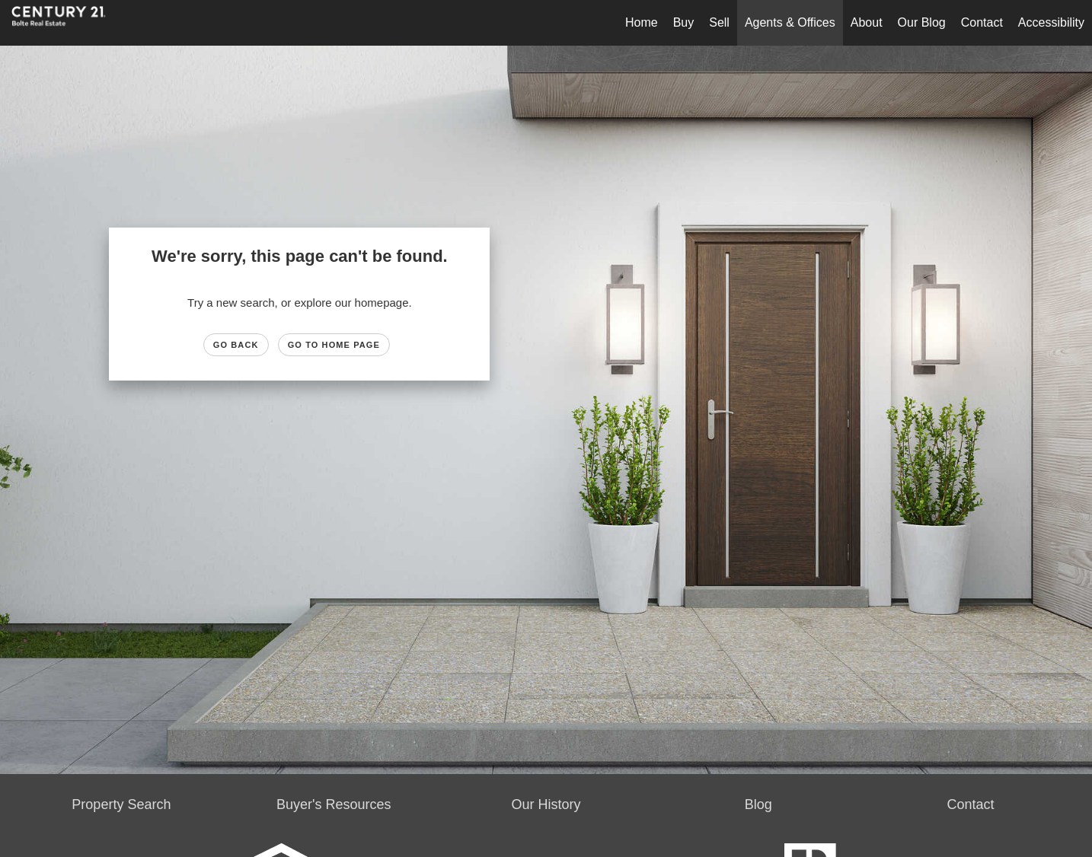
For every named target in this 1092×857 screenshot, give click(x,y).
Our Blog (922, 22)
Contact (982, 22)
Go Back (236, 344)
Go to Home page (334, 344)
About (867, 22)
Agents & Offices (790, 22)
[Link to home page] (66, 23)
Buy (683, 22)
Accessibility (1051, 22)
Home (641, 22)
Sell (719, 22)
